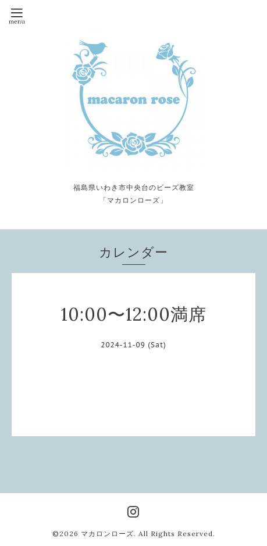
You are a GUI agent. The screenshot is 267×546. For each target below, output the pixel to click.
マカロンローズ (107, 533)
